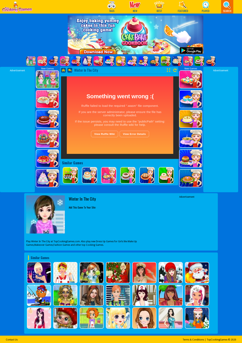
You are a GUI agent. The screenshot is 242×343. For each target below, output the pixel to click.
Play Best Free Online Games (17, 7)
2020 (233, 339)
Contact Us (12, 339)
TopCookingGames (217, 339)
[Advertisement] (17, 130)
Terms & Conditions (193, 339)
